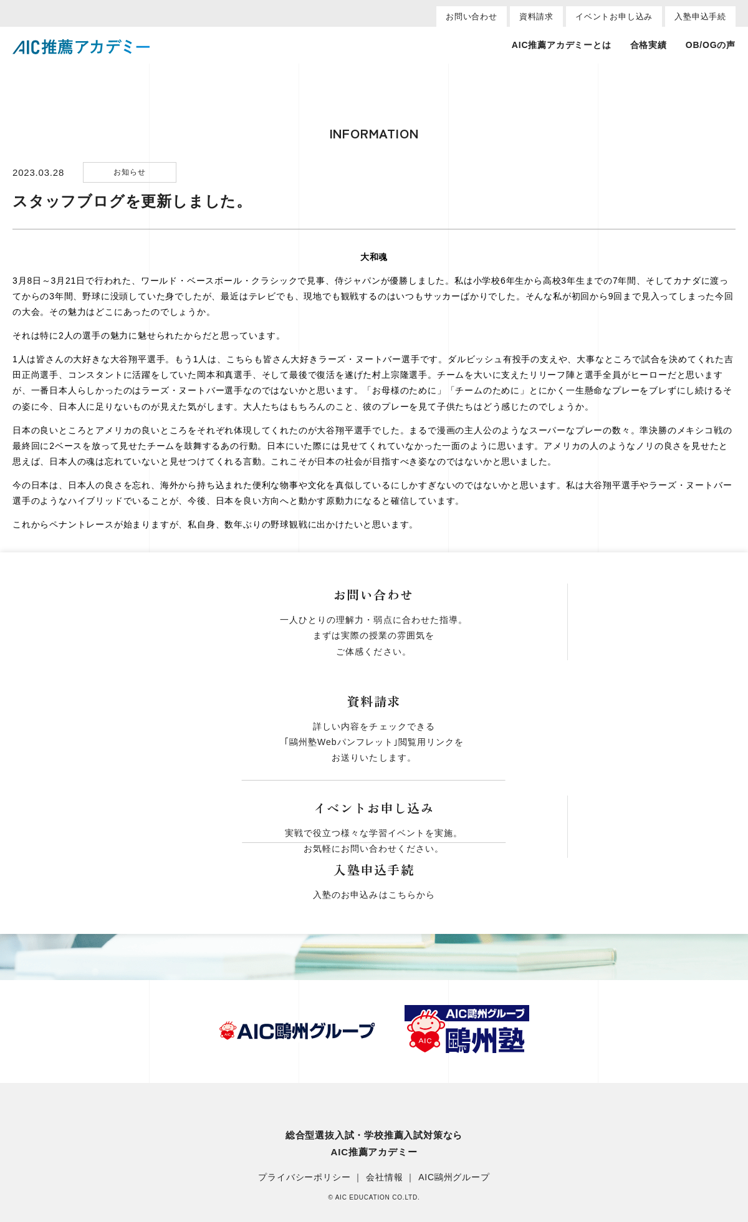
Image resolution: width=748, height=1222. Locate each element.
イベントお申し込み (614, 16)
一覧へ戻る (374, 580)
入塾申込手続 (700, 16)
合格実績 (648, 45)
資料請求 (536, 16)
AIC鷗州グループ (454, 1178)
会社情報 (384, 1178)
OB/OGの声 (711, 45)
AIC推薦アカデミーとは (561, 45)
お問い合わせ (471, 16)
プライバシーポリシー (304, 1178)
